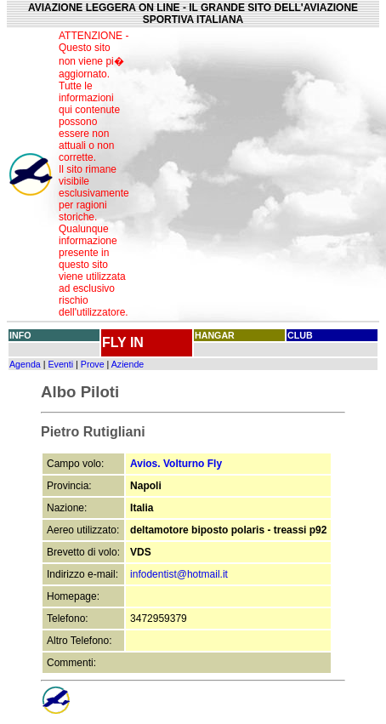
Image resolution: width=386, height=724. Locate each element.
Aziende (128, 364)
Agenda (25, 364)
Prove (93, 364)
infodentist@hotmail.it (179, 574)
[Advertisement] (258, 174)
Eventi (60, 364)
